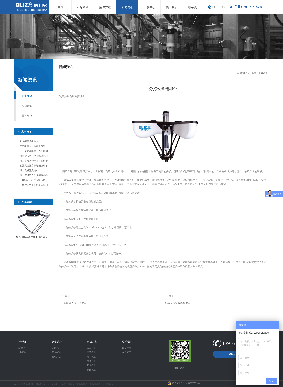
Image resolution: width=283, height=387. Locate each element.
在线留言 (126, 352)
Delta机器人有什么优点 (73, 303)
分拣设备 (69, 180)
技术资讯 (27, 115)
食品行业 (91, 348)
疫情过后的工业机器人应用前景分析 (34, 185)
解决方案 (92, 341)
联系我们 (127, 341)
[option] (141, 36)
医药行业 (91, 352)
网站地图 (235, 354)
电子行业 (91, 356)
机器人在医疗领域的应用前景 (34, 166)
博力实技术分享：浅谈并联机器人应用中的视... (34, 156)
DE (214, 7)
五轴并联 (56, 356)
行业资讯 (27, 96)
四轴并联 (56, 352)
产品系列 (57, 341)
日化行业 (91, 365)
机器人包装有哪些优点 (177, 303)
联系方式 (126, 348)
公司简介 (21, 348)
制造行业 (91, 361)
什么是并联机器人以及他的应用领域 (34, 151)
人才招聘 (21, 352)
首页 (254, 73)
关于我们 (22, 341)
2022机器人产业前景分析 (32, 146)
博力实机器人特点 (29, 170)
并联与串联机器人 (29, 141)
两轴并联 (56, 348)
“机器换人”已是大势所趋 (32, 180)
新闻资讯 (262, 73)
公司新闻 (27, 106)
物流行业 (91, 369)
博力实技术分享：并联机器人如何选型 (34, 161)
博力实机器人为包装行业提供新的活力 (34, 176)
